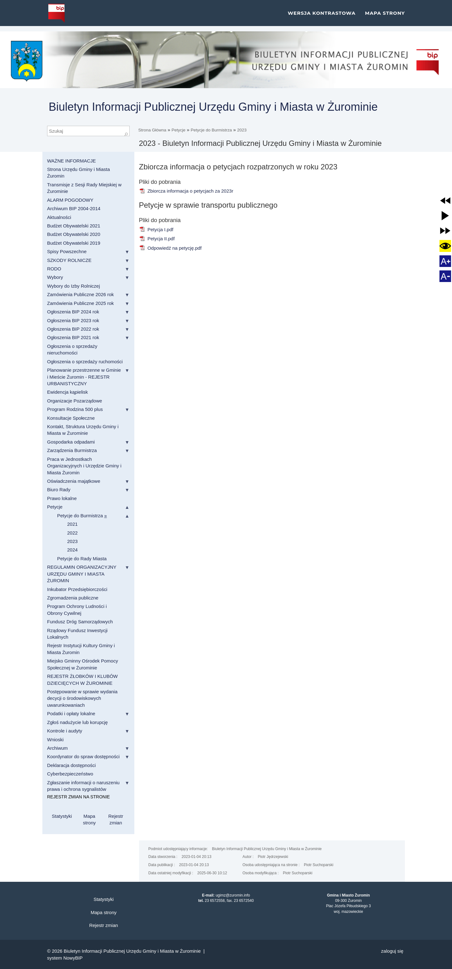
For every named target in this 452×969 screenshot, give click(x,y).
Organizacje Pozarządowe (74, 400)
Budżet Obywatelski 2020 (73, 234)
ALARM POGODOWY (70, 200)
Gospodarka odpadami (71, 442)
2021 (72, 524)
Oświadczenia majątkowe (73, 481)
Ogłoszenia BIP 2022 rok (73, 329)
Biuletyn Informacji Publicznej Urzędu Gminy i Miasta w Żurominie (213, 106)
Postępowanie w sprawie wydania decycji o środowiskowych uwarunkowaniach (82, 698)
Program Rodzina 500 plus (75, 409)
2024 (72, 549)
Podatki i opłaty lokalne (71, 713)
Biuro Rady (58, 489)
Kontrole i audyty (64, 730)
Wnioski (55, 739)
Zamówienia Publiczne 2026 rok (80, 294)
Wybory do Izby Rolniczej (73, 286)
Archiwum (57, 748)
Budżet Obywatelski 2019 (73, 243)
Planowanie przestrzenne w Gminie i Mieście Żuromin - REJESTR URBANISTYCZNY (84, 376)
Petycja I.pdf (156, 229)
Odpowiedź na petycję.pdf (170, 248)
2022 (72, 532)
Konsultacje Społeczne (71, 418)
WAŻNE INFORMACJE (71, 160)
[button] (445, 200)
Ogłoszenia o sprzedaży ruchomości (85, 361)
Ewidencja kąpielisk (67, 392)
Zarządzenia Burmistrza (72, 450)
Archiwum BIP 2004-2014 (73, 208)
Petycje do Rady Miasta (82, 558)
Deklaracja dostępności (71, 765)
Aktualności (59, 217)
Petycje (179, 130)
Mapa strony (385, 16)
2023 (241, 130)
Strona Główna (152, 130)
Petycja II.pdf (157, 238)
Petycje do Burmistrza (211, 130)
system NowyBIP (65, 958)
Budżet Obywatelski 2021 (73, 225)
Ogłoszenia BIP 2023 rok (73, 320)
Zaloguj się (392, 951)
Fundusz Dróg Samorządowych (80, 621)
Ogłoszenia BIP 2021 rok (73, 337)
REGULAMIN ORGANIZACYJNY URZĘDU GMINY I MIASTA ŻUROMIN (81, 573)
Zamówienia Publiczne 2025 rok (80, 303)
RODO (54, 268)
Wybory (55, 277)
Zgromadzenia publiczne (72, 597)
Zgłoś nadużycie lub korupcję (77, 722)
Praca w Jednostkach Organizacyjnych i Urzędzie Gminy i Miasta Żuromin (84, 465)
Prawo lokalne (62, 498)
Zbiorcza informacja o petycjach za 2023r (186, 191)
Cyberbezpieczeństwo (70, 773)
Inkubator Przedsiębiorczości (77, 589)
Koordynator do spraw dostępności (83, 756)
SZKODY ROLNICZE (69, 260)
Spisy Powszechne (67, 251)
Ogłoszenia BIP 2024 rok (73, 311)
